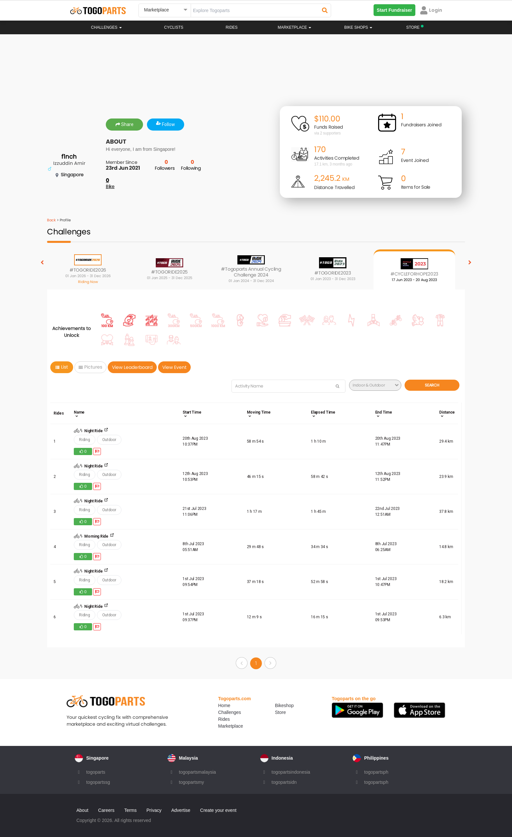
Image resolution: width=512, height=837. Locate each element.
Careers (106, 810)
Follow (165, 124)
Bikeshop (284, 705)
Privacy (154, 810)
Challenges (106, 27)
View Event (174, 367)
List (62, 367)
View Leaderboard (132, 367)
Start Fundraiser (394, 10)
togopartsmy (191, 782)
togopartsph (376, 772)
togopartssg (98, 782)
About (82, 810)
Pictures (90, 367)
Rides (232, 27)
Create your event (218, 810)
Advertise (180, 810)
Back (51, 220)
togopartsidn (284, 782)
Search (432, 385)
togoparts (95, 772)
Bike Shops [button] (358, 27)
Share (125, 124)
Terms (130, 810)
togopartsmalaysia (197, 772)
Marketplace (230, 726)
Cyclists (174, 27)
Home (224, 705)
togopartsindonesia (291, 772)
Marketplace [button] (295, 27)
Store (280, 712)
